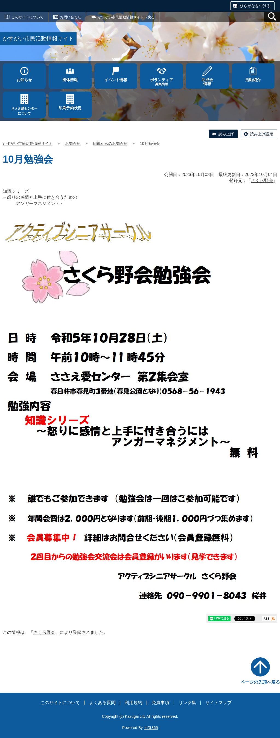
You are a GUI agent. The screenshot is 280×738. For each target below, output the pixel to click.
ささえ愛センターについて (24, 111)
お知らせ (72, 143)
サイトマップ (218, 702)
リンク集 (187, 702)
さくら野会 (262, 180)
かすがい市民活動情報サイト (27, 143)
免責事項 (160, 702)
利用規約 (133, 702)
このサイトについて (27, 17)
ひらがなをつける (255, 6)
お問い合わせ (70, 17)
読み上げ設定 (261, 134)
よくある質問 (102, 702)
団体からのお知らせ (110, 143)
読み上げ (226, 134)
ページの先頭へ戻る (260, 682)
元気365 (151, 727)
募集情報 (161, 82)
